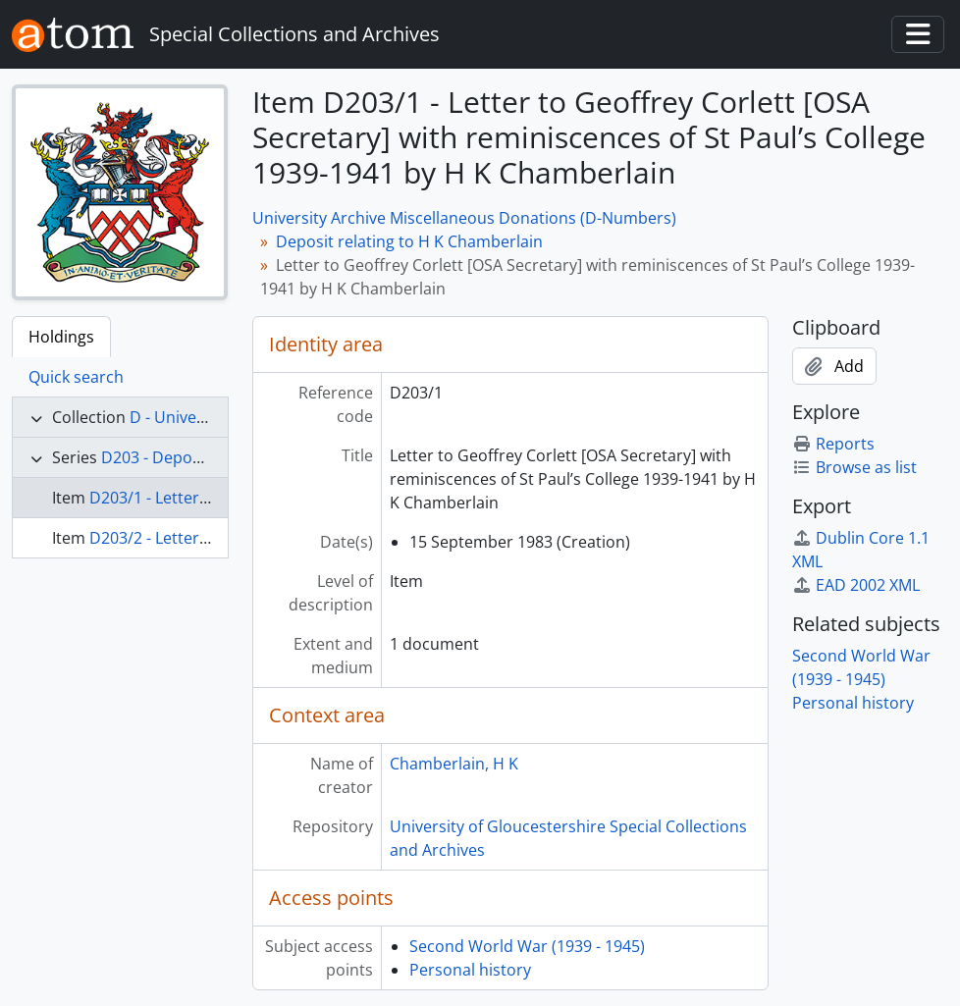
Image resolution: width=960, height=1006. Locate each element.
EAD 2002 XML (856, 585)
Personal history (470, 969)
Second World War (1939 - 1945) (527, 946)
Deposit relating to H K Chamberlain (409, 241)
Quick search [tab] (76, 377)
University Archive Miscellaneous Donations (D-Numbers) (464, 218)
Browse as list (854, 467)
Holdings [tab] (61, 336)
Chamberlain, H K (454, 763)
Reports (833, 443)
